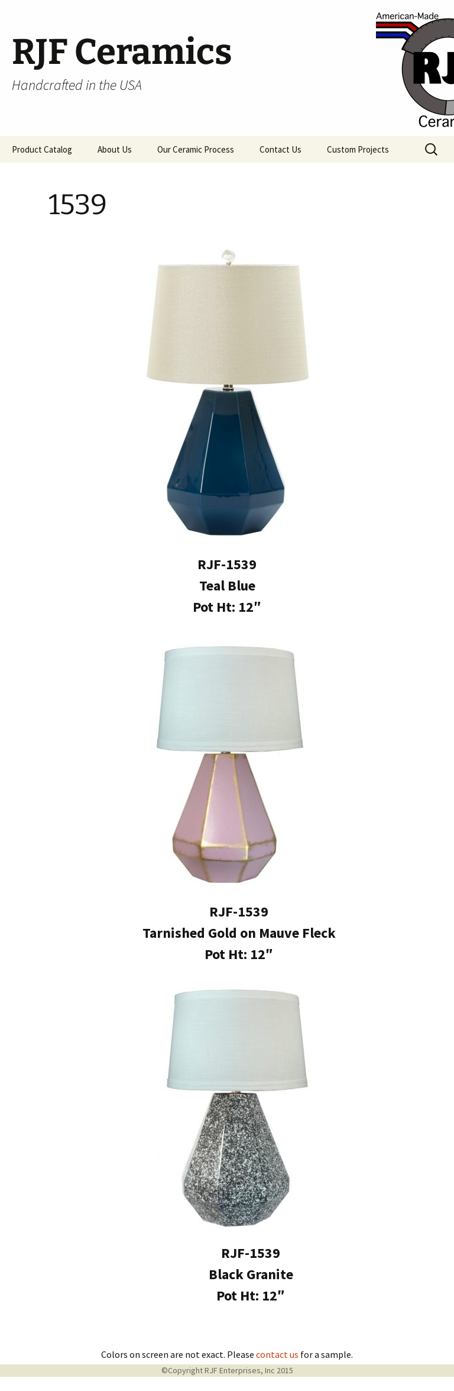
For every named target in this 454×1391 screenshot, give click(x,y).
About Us (115, 149)
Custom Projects (358, 149)
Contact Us (280, 149)
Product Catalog (42, 149)
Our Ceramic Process (195, 149)
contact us (277, 1354)
